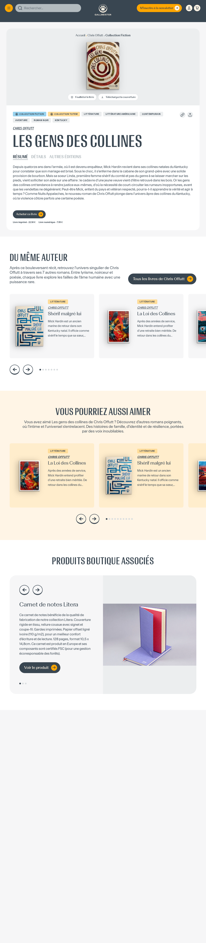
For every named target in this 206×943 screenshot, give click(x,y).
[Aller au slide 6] (54, 369)
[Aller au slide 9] (129, 519)
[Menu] (9, 8)
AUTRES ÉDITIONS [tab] (65, 157)
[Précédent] (15, 370)
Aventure (21, 120)
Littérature (91, 114)
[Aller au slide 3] (46, 369)
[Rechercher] (48, 8)
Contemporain (151, 114)
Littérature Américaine (121, 114)
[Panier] (197, 8)
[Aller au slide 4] (48, 369)
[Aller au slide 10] (132, 519)
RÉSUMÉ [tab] (20, 157)
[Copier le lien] (182, 115)
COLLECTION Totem (63, 114)
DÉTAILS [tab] (38, 157)
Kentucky (61, 120)
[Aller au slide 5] (51, 369)
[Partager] (190, 115)
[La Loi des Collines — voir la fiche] (141, 326)
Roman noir (41, 120)
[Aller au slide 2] (43, 369)
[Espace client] (189, 8)
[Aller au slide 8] (126, 519)
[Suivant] (28, 370)
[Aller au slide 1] (40, 369)
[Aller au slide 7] (57, 369)
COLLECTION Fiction (29, 114)
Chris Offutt (23, 128)
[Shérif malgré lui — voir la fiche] (52, 326)
